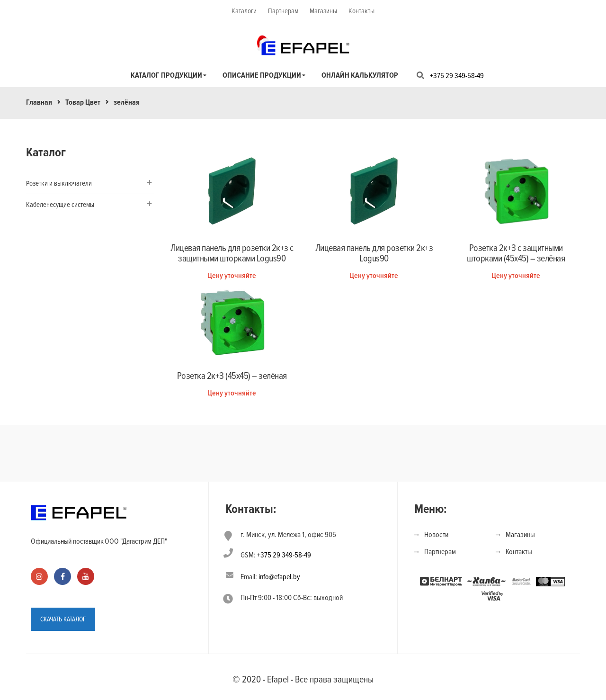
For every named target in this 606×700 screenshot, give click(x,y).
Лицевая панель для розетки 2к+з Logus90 (374, 253)
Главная (39, 102)
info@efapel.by (279, 577)
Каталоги (244, 11)
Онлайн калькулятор (359, 75)
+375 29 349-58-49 (457, 76)
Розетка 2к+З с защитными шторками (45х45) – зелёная (516, 253)
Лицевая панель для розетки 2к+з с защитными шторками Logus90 (232, 253)
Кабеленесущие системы (60, 204)
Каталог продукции (166, 75)
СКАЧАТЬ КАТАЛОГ (63, 619)
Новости (436, 534)
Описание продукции (262, 75)
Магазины (323, 11)
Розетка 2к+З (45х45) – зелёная (232, 376)
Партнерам (283, 11)
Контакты (361, 11)
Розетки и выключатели (59, 183)
